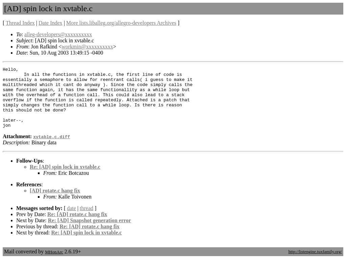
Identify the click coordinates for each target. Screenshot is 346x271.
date (71, 220)
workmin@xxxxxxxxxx (87, 46)
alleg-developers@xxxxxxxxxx (58, 34)
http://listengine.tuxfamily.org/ (315, 263)
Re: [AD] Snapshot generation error (89, 232)
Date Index (51, 23)
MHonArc (54, 264)
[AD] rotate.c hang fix (55, 203)
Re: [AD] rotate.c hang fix (77, 226)
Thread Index (20, 23)
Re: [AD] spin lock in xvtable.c (65, 179)
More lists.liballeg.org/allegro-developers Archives (121, 23)
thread (86, 220)
